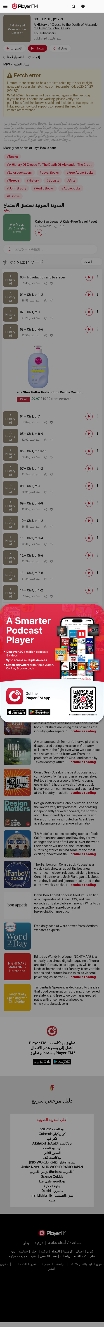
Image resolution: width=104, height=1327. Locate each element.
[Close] (97, 612)
